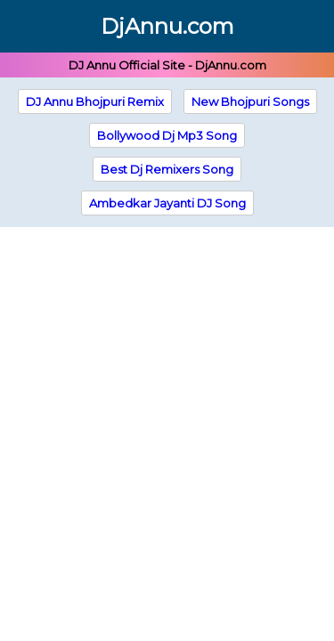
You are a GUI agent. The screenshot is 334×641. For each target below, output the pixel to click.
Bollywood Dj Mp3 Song (167, 135)
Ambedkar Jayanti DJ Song (167, 203)
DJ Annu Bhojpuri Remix (95, 101)
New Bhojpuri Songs (250, 101)
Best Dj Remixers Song (167, 169)
